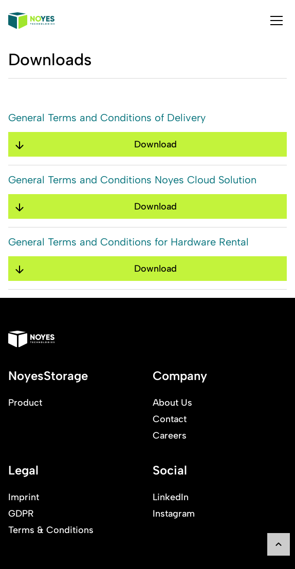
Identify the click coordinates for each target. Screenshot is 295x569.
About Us (172, 402)
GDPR (20, 513)
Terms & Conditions (51, 530)
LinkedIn (171, 497)
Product (25, 402)
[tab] (276, 20)
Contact (170, 419)
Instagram (174, 513)
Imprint (23, 497)
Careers (170, 435)
